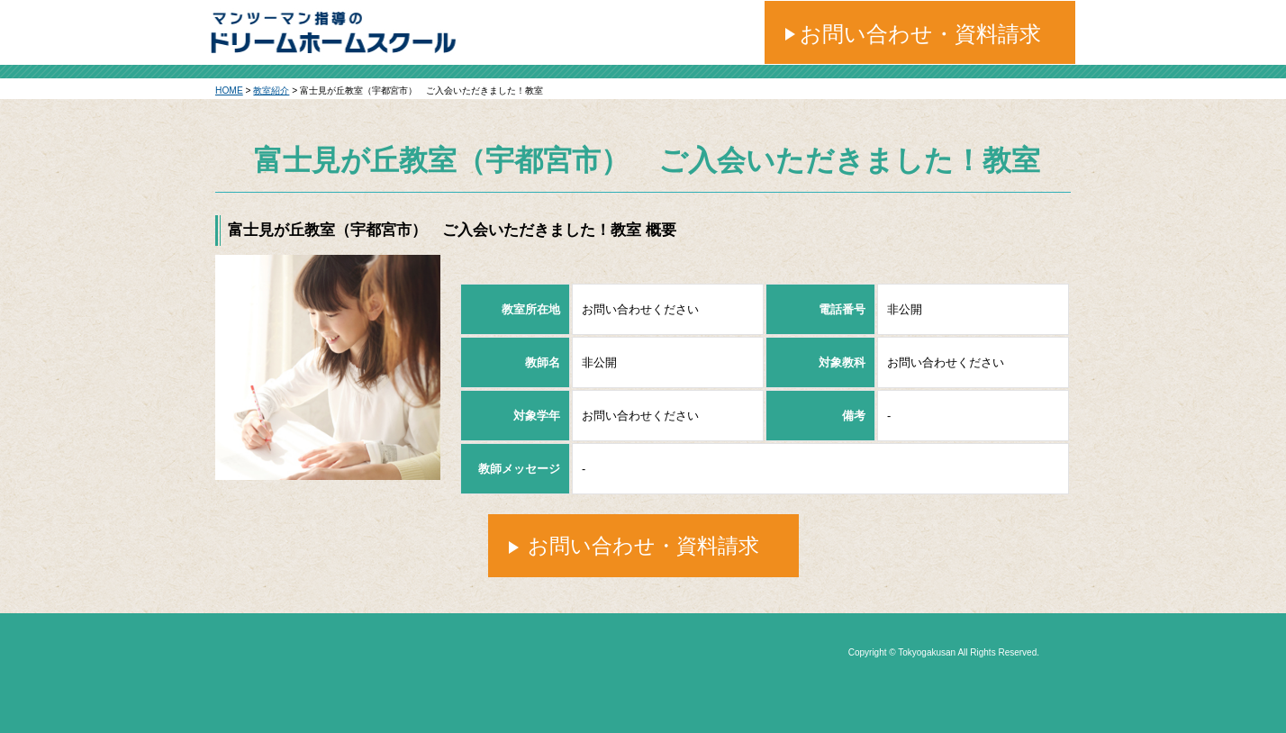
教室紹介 (271, 90)
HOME (229, 90)
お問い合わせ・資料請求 (920, 34)
